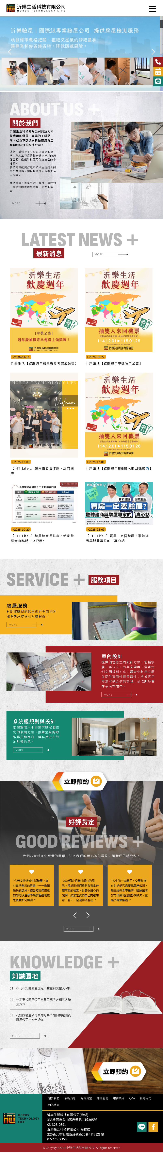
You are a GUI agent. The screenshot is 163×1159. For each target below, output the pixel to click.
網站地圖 (53, 1111)
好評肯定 (86, 1105)
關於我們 (53, 1105)
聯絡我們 (145, 1105)
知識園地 (102, 1105)
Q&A (132, 1105)
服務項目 (118, 1105)
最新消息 (70, 1105)
